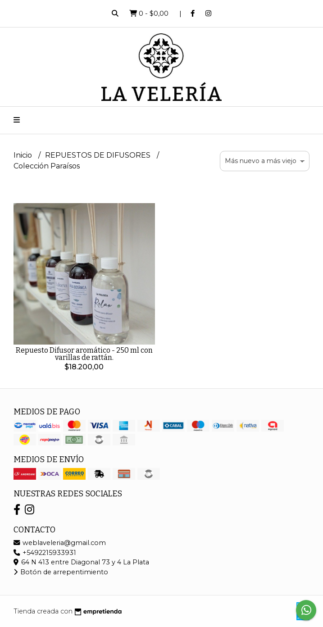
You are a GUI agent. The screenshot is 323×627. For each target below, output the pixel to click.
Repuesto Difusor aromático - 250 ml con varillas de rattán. (84, 354)
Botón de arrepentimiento (61, 572)
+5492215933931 (45, 553)
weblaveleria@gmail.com (60, 543)
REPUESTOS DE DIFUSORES (98, 155)
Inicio (24, 155)
